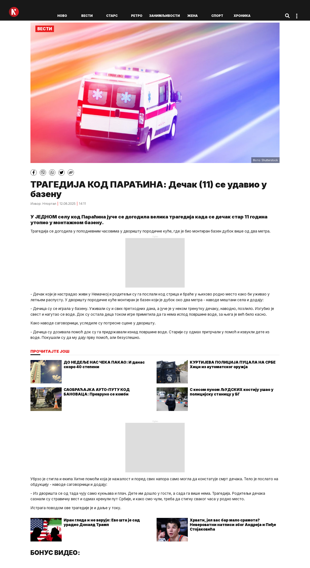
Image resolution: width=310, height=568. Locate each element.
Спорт (217, 16)
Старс (112, 16)
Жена (192, 16)
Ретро (136, 16)
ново (62, 16)
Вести (87, 16)
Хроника (242, 16)
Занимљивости (164, 16)
